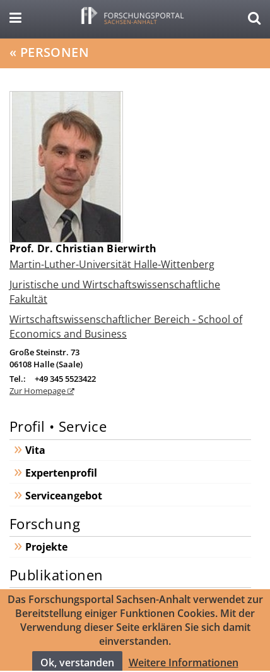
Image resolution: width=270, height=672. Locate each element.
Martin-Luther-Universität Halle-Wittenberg (111, 264)
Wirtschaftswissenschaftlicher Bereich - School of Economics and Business (125, 326)
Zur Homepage (38, 390)
